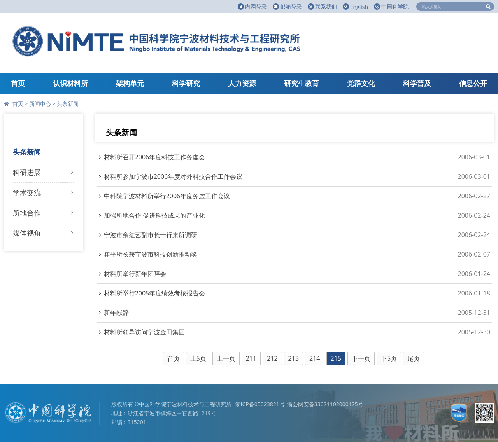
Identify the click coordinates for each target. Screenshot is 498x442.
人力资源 (242, 83)
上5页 (198, 358)
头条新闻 (68, 103)
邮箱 (287, 6)
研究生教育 (301, 83)
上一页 (226, 358)
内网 (252, 6)
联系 (322, 6)
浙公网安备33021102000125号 (325, 404)
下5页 (389, 358)
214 (314, 358)
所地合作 (27, 212)
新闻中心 (40, 103)
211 (251, 358)
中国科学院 (391, 6)
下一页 (361, 358)
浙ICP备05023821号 (260, 404)
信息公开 (473, 83)
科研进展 (27, 172)
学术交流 (27, 192)
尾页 (413, 358)
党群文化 (361, 83)
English (355, 6)
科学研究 (186, 83)
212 (272, 358)
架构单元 (130, 83)
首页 (18, 83)
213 (293, 358)
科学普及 (417, 83)
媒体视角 (27, 233)
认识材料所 (70, 83)
